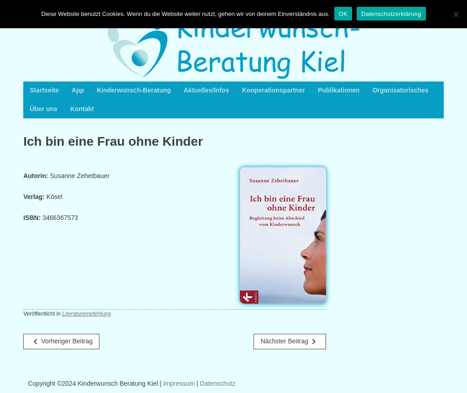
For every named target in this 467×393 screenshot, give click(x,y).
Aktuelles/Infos (206, 90)
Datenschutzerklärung (391, 13)
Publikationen (339, 90)
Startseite (44, 90)
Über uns (43, 108)
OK (343, 13)
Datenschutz (217, 383)
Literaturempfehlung (86, 314)
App (78, 90)
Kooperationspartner (273, 90)
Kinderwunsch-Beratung (134, 90)
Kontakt (82, 108)
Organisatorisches (401, 90)
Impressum (179, 383)
